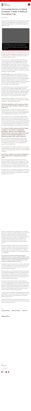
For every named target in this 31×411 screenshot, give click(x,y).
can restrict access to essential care (11, 65)
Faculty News (24, 310)
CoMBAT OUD (9, 284)
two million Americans (5, 54)
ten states (12, 60)
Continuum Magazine (5, 310)
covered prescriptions (18, 61)
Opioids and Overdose (16, 310)
